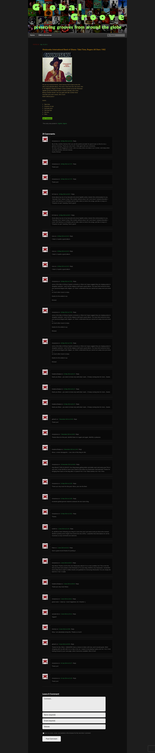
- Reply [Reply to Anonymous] (74, 141)
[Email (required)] (74, 721)
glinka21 (54, 419)
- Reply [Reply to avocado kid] (74, 614)
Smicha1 (54, 629)
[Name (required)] (74, 715)
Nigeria (65, 124)
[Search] (116, 35)
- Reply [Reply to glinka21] (75, 419)
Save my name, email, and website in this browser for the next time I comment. (67, 733)
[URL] (74, 727)
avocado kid (55, 614)
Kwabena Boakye (56, 584)
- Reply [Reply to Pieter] (71, 548)
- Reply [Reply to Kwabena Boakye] (77, 374)
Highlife (60, 124)
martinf (54, 529)
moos (53, 236)
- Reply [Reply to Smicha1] (72, 629)
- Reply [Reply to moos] (71, 236)
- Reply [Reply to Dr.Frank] (72, 194)
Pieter (53, 548)
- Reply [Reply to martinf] (71, 529)
